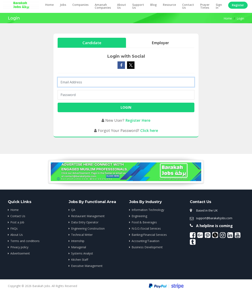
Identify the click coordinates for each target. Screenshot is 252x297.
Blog (153, 5)
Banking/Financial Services (149, 235)
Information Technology (148, 210)
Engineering (139, 216)
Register (238, 5)
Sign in (219, 6)
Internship (77, 241)
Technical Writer (82, 235)
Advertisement (20, 253)
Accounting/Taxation (145, 241)
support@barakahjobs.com (214, 218)
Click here (149, 130)
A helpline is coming (214, 225)
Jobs (63, 5)
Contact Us (188, 6)
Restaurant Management (88, 216)
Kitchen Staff (79, 260)
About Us (121, 6)
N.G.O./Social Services (146, 228)
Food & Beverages (144, 222)
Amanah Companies (103, 6)
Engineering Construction (88, 228)
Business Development (147, 247)
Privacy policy (19, 247)
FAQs (14, 228)
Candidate (91, 42)
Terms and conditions (25, 241)
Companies (80, 5)
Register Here (137, 120)
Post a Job (17, 222)
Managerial (78, 247)
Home (49, 5)
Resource (169, 5)
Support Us (138, 6)
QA (73, 210)
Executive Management (87, 266)
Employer (160, 42)
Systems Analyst (82, 253)
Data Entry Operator (84, 222)
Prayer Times (205, 6)
